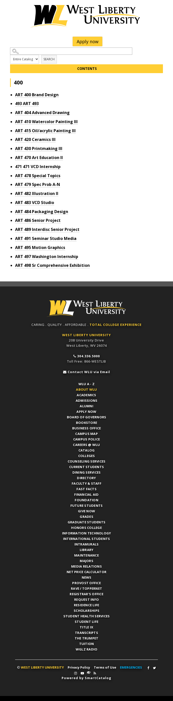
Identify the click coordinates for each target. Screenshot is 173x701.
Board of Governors (86, 417)
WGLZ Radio (87, 649)
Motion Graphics (40, 247)
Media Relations (86, 566)
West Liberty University (86, 16)
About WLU (86, 389)
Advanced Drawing (42, 112)
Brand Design (37, 94)
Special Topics (37, 175)
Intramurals (86, 544)
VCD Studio (34, 202)
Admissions (87, 400)
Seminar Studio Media (45, 238)
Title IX (86, 627)
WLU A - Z (86, 384)
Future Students (86, 505)
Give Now (86, 511)
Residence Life (86, 605)
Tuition (86, 643)
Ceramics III (35, 139)
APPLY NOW (86, 411)
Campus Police (86, 439)
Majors (86, 561)
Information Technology (86, 533)
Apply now (88, 41)
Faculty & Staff (86, 483)
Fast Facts (86, 489)
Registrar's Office (86, 594)
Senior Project (38, 220)
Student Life (86, 621)
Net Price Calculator (86, 572)
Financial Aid (86, 494)
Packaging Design (41, 211)
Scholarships (86, 610)
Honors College (86, 527)
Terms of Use (105, 667)
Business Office (86, 428)
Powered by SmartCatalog (86, 678)
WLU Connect (89, 673)
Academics (86, 395)
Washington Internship (46, 256)
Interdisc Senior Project (47, 229)
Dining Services (86, 472)
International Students (86, 538)
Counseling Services (87, 461)
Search (49, 59)
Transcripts (86, 632)
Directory (86, 478)
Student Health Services (86, 616)
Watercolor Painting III (46, 121)
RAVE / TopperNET (86, 588)
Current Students (86, 467)
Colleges (86, 456)
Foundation (86, 500)
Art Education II (39, 157)
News (87, 577)
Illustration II (36, 193)
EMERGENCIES (131, 667)
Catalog (86, 450)
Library (87, 549)
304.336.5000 (88, 356)
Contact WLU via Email (89, 372)
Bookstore (86, 422)
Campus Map (86, 433)
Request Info (86, 599)
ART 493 (27, 103)
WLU (86, 308)
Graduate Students (86, 522)
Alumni (86, 406)
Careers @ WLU (86, 444)
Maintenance (86, 555)
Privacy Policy (79, 667)
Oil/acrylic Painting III (45, 130)
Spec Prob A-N (37, 184)
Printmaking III (38, 148)
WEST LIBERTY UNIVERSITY (86, 335)
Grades (86, 516)
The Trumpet (87, 638)
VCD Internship (38, 166)
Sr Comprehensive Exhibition (52, 265)
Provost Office (86, 583)
